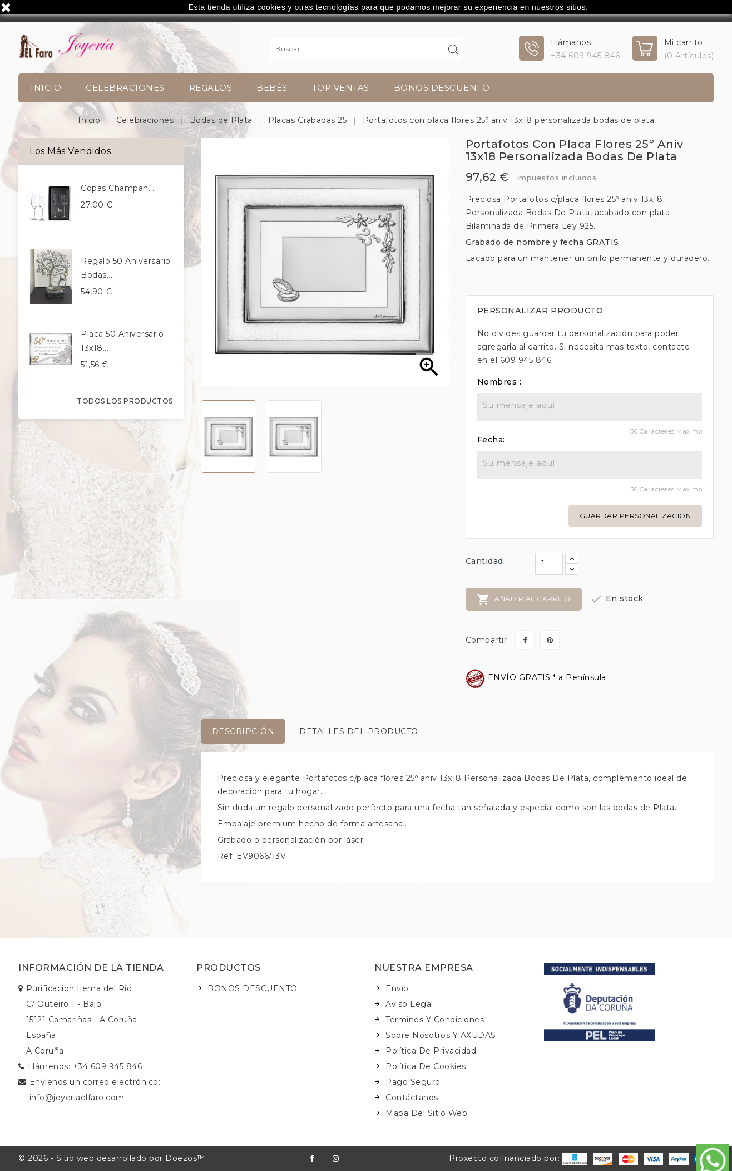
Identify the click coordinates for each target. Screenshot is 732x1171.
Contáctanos (411, 1098)
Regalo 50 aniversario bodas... (126, 268)
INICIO (46, 87)
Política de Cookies (425, 1066)
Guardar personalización (635, 515)
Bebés (272, 87)
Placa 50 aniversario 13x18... (122, 341)
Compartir (525, 640)
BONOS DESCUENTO (442, 87)
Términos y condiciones (434, 1020)
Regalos (211, 87)
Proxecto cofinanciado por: (518, 1158)
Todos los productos (125, 401)
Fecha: (491, 440)
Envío (397, 988)
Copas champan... (117, 188)
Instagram (335, 1158)
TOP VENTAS (340, 87)
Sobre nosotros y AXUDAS (440, 1035)
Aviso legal (409, 1004)
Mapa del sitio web (426, 1113)
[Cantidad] (549, 564)
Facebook (312, 1158)
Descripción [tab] (243, 731)
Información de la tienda (91, 967)
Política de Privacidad (430, 1051)
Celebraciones (125, 87)
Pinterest (550, 640)
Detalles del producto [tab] (358, 731)
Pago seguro (413, 1082)
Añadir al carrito (524, 599)
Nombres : (499, 382)
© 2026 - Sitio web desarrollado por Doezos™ (111, 1158)
